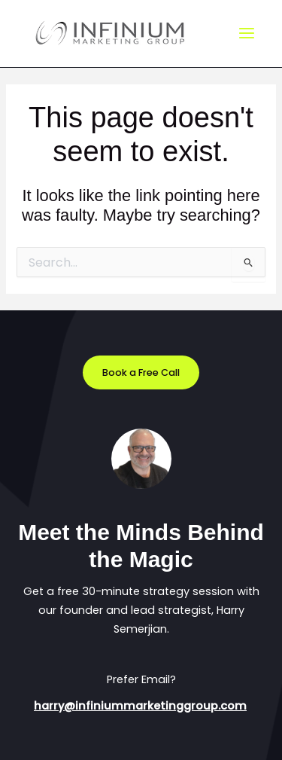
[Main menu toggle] (246, 34)
